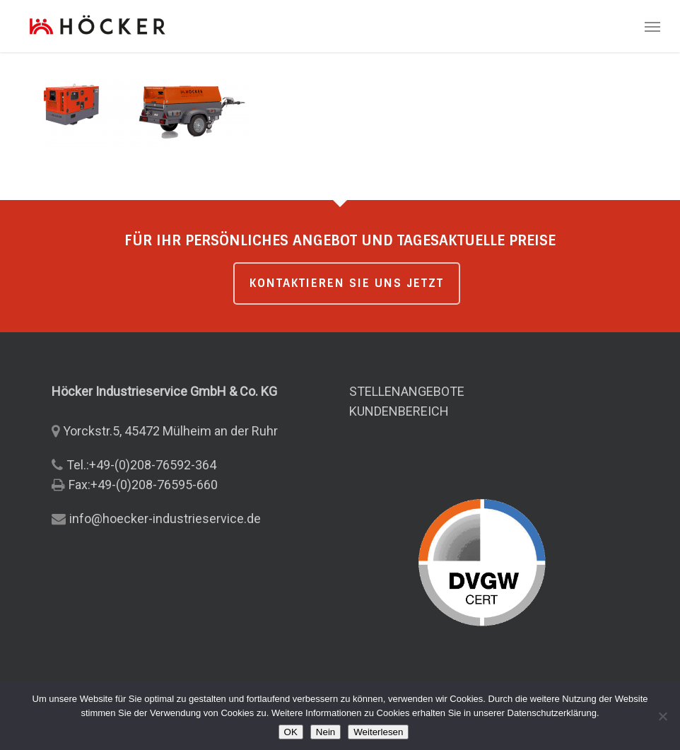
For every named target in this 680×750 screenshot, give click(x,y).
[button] (652, 26)
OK (291, 732)
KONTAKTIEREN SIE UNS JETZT (347, 283)
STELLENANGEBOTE (406, 391)
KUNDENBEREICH (399, 411)
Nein (325, 732)
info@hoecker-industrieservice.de (165, 518)
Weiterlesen (378, 732)
